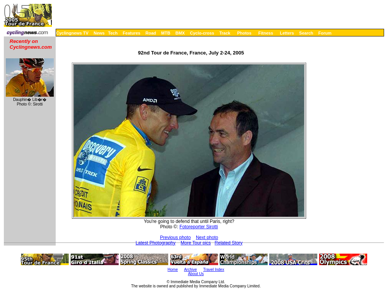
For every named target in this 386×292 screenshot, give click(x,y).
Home (172, 269)
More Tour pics (195, 243)
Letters (287, 33)
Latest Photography (156, 243)
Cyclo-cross (202, 33)
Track (224, 33)
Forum (324, 33)
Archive (190, 269)
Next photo (207, 237)
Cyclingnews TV (72, 33)
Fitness (265, 33)
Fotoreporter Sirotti (198, 226)
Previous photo (175, 237)
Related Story (229, 243)
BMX (180, 33)
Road (151, 33)
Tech (113, 33)
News (99, 33)
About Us (196, 274)
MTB (166, 33)
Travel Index (213, 269)
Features (132, 33)
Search (306, 33)
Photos (244, 33)
